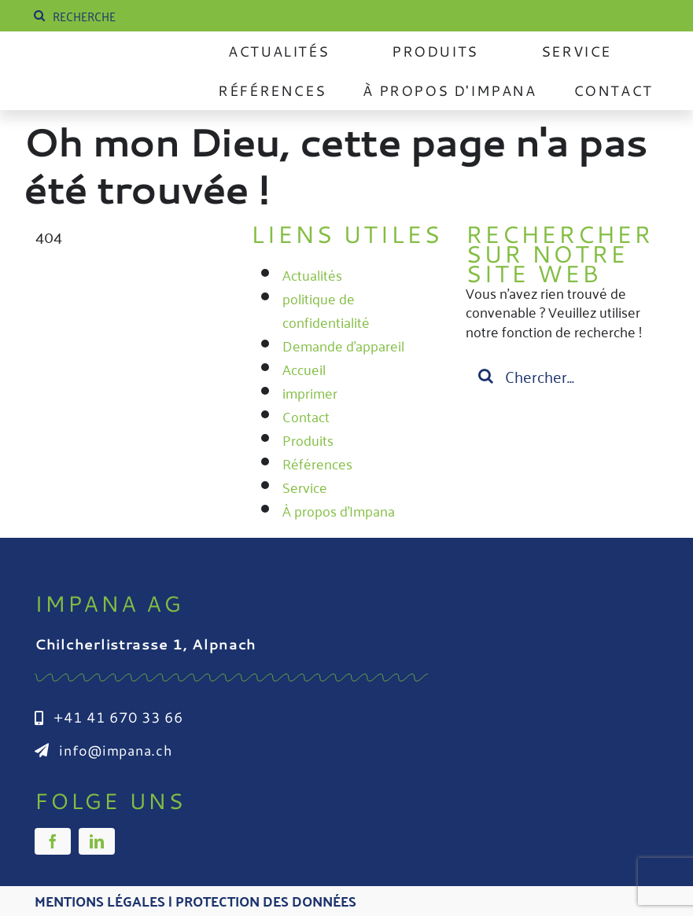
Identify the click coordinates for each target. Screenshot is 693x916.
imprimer (309, 392)
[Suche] (39, 16)
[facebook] (53, 841)
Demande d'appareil (343, 345)
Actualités (312, 274)
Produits (308, 439)
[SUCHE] (148, 16)
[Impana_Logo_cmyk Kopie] (103, 66)
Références (317, 463)
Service (304, 486)
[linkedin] (97, 841)
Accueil (304, 368)
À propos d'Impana (338, 510)
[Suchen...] (562, 375)
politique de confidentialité (326, 309)
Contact (306, 416)
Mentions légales (100, 901)
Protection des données (265, 901)
